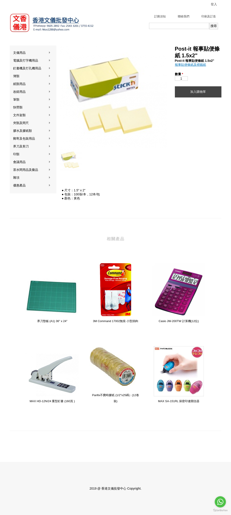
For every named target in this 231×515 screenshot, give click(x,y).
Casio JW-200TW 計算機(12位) (179, 321)
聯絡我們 (183, 16)
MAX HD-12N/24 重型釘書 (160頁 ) (52, 401)
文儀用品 (32, 53)
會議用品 (32, 162)
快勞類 (32, 107)
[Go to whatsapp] (220, 501)
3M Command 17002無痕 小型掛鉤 (115, 321)
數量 (179, 74)
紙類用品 (32, 84)
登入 (214, 4)
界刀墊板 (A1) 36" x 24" (52, 321)
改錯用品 (32, 92)
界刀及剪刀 (32, 146)
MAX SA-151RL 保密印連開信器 (179, 401)
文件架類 (32, 115)
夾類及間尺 (32, 123)
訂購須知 (160, 16)
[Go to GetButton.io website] (220, 510)
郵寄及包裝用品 (32, 139)
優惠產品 (32, 185)
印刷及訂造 (208, 16)
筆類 (32, 99)
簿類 (32, 76)
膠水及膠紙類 (32, 131)
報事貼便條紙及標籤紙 (190, 64)
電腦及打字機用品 (32, 60)
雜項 (32, 178)
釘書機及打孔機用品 (32, 68)
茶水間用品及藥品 (32, 170)
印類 (32, 154)
